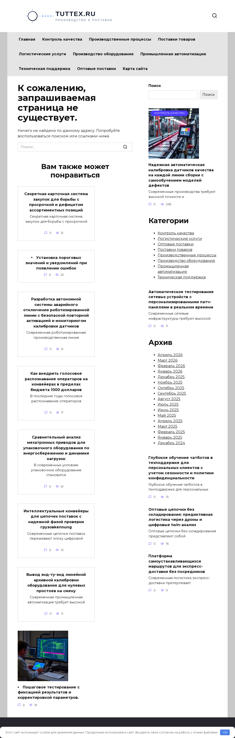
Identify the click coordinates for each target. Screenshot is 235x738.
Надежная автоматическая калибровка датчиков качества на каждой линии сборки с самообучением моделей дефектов (181, 175)
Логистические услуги (42, 54)
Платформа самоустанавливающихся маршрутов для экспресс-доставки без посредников (176, 564)
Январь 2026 (170, 371)
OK (225, 732)
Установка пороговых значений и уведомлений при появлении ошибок (56, 261)
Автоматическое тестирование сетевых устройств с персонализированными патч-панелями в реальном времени (181, 299)
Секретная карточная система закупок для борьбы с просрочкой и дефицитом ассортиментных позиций (56, 201)
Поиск (154, 85)
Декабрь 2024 (171, 443)
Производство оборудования (103, 54)
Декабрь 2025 (171, 377)
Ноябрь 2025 (170, 382)
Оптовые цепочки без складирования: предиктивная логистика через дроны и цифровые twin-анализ (180, 517)
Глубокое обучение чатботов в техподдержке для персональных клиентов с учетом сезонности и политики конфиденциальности (181, 467)
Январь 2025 (170, 437)
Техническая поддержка (44, 69)
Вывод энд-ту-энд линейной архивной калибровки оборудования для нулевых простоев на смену (56, 575)
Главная (27, 39)
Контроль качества (62, 39)
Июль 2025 (168, 404)
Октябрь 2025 (171, 388)
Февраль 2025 (171, 432)
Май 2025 (167, 415)
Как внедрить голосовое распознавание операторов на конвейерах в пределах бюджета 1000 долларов (56, 378)
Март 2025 (167, 426)
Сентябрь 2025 (172, 393)
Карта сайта (135, 69)
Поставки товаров (176, 39)
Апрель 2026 (170, 355)
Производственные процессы (120, 39)
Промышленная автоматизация (173, 54)
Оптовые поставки (96, 69)
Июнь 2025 (168, 410)
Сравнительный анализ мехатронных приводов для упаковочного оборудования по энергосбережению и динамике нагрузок (56, 442)
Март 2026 (167, 360)
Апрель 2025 (170, 421)
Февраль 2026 (171, 366)
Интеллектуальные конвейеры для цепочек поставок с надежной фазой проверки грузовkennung (56, 513)
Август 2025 (169, 399)
